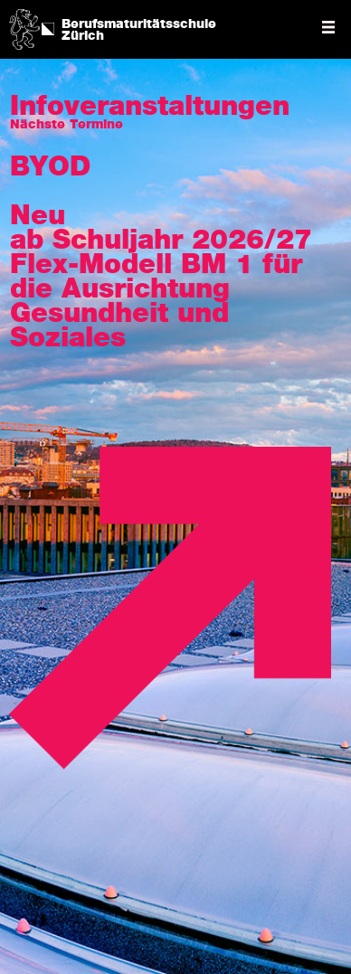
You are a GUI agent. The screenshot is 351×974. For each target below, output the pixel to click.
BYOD (50, 167)
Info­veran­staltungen (149, 106)
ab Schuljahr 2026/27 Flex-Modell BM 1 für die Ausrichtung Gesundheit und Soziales (161, 289)
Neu (37, 216)
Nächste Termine (66, 124)
